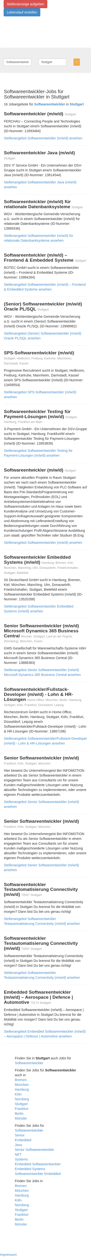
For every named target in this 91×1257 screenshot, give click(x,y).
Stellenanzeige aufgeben (25, 4)
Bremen (21, 1080)
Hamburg (22, 1089)
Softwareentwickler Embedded (38, 1174)
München (22, 1085)
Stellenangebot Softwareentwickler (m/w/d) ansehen (43, 138)
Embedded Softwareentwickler (38, 1164)
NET (18, 1154)
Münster (21, 1118)
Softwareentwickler (29, 1063)
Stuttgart (21, 1104)
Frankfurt (21, 1109)
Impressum (8, 1255)
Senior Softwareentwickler (34, 1150)
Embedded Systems (30, 1169)
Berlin (19, 1113)
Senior (20, 1135)
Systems (21, 1159)
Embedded (23, 1140)
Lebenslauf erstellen (22, 12)
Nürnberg (22, 1099)
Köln (18, 1094)
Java (18, 1145)
